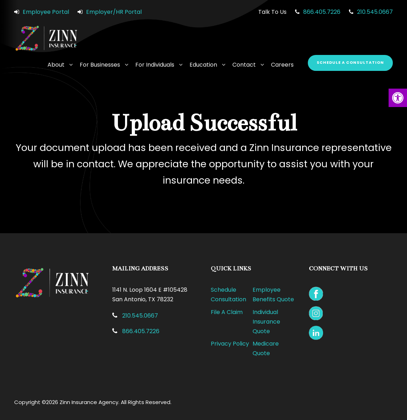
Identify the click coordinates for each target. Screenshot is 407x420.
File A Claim (227, 312)
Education (203, 65)
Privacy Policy (230, 344)
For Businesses (100, 65)
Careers (282, 65)
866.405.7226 (321, 12)
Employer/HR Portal (114, 12)
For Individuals (154, 65)
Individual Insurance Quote (266, 321)
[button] (398, 98)
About (55, 65)
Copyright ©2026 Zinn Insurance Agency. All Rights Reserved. (92, 402)
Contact (244, 65)
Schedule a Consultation (350, 62)
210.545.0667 (375, 12)
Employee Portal (46, 12)
